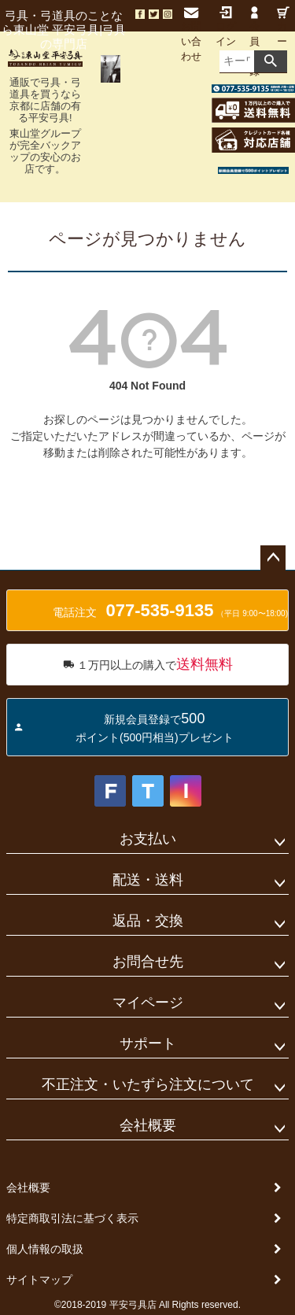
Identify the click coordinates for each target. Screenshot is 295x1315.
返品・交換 (147, 921)
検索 (270, 61)
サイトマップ (39, 1279)
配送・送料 (147, 880)
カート (283, 34)
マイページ (147, 1002)
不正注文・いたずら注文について (148, 1084)
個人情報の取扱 (44, 1249)
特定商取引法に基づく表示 (72, 1218)
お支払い (148, 839)
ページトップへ (273, 558)
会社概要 (148, 1125)
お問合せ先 (147, 962)
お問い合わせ (191, 34)
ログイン (226, 26)
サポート (148, 1043)
